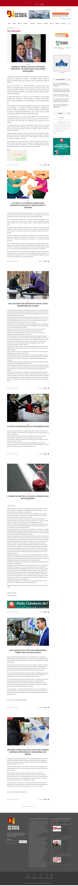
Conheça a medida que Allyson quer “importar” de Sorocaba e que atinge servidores (28, 69)
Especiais (32, 23)
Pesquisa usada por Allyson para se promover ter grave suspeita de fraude (66, 856)
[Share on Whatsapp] (43, 165)
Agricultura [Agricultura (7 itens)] (43, 822)
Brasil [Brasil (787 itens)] (42, 827)
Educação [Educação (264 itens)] (41, 841)
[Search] (67, 24)
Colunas (25, 23)
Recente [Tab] (54, 823)
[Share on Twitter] (42, 165)
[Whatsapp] (35, 4)
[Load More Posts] (28, 807)
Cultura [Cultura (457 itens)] (38, 834)
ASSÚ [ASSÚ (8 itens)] (31, 827)
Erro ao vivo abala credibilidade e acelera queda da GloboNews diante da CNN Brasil (61, 85)
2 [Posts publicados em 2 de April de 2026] (61, 121)
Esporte (57, 23)
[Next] (27, 2)
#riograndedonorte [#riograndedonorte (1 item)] (34, 822)
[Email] (42, 4)
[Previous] (25, 2)
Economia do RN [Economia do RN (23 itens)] (33, 841)
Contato (63, 23)
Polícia (51, 23)
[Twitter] (40, 4)
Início (9, 23)
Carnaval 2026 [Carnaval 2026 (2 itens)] (33, 829)
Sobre (14, 23)
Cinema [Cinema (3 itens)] (44, 829)
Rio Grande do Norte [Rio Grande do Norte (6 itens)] (34, 862)
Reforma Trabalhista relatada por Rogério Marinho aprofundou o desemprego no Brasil (28, 753)
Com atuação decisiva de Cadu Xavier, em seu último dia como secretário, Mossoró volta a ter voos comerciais (61, 100)
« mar (54, 133)
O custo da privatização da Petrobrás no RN (28, 427)
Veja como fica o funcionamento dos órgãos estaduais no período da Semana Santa (60, 106)
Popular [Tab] (68, 823)
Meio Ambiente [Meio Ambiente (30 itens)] (44, 850)
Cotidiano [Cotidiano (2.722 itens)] (32, 834)
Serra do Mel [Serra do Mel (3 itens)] (43, 864)
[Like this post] (39, 165)
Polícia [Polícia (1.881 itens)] (40, 857)
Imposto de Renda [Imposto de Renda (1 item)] (33, 848)
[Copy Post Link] (46, 165)
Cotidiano (45, 23)
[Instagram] (34, 877)
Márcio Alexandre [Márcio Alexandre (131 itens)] (34, 855)
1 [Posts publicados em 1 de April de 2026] (59, 121)
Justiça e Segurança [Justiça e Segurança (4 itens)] (34, 850)
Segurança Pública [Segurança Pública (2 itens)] (34, 864)
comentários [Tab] (61, 823)
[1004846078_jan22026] (50, 10)
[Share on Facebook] (40, 165)
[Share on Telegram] (45, 165)
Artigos (19, 23)
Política (39, 23)
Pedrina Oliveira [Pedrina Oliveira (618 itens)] (33, 857)
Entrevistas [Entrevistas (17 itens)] (43, 843)
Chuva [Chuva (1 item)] (39, 829)
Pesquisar (9, 840)
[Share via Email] (48, 165)
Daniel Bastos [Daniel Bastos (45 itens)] (33, 836)
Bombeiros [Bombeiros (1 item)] (36, 827)
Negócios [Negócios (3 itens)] (42, 855)
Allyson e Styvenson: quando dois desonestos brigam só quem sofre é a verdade (28, 205)
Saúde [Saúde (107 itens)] (42, 862)
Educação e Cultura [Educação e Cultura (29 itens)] (34, 843)
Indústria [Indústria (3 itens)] (42, 848)
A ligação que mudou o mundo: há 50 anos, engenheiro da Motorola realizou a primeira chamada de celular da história (61, 90)
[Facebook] (41, 877)
